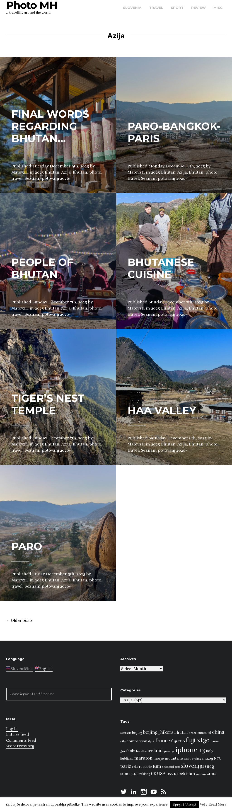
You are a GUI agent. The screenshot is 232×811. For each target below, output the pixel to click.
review (198, 7)
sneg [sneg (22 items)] (209, 766)
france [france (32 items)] (162, 741)
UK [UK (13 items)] (153, 774)
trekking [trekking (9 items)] (144, 774)
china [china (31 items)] (218, 732)
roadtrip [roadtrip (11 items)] (145, 767)
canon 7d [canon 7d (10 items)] (204, 733)
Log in (12, 728)
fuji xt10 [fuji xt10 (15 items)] (178, 741)
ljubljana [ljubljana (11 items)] (126, 758)
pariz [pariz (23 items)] (125, 766)
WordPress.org (20, 746)
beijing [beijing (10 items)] (137, 733)
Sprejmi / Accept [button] (184, 804)
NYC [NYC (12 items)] (217, 758)
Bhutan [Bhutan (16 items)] (181, 732)
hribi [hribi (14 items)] (131, 751)
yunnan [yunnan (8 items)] (201, 774)
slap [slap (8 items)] (177, 767)
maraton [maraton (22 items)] (143, 758)
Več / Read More (213, 804)
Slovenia (132, 7)
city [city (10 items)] (123, 741)
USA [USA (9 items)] (170, 774)
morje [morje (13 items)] (158, 758)
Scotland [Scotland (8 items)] (168, 767)
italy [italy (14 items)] (209, 751)
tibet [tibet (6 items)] (135, 774)
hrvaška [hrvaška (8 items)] (141, 751)
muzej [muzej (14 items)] (207, 758)
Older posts (19, 621)
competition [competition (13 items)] (137, 741)
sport (177, 7)
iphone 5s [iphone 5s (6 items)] (169, 751)
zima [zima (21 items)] (212, 773)
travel (156, 7)
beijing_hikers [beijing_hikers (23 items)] (158, 732)
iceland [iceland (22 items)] (155, 750)
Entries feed (17, 734)
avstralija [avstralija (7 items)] (125, 732)
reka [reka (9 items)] (135, 767)
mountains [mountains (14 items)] (174, 758)
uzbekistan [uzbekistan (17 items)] (184, 773)
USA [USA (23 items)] (161, 773)
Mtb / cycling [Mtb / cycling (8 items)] (192, 758)
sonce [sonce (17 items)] (126, 773)
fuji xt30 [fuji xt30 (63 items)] (198, 740)
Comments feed (21, 740)
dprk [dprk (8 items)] (151, 741)
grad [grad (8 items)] (123, 751)
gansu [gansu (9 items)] (215, 741)
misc (217, 7)
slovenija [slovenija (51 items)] (192, 765)
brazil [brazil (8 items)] (192, 733)
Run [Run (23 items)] (157, 766)
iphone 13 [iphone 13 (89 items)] (190, 750)
